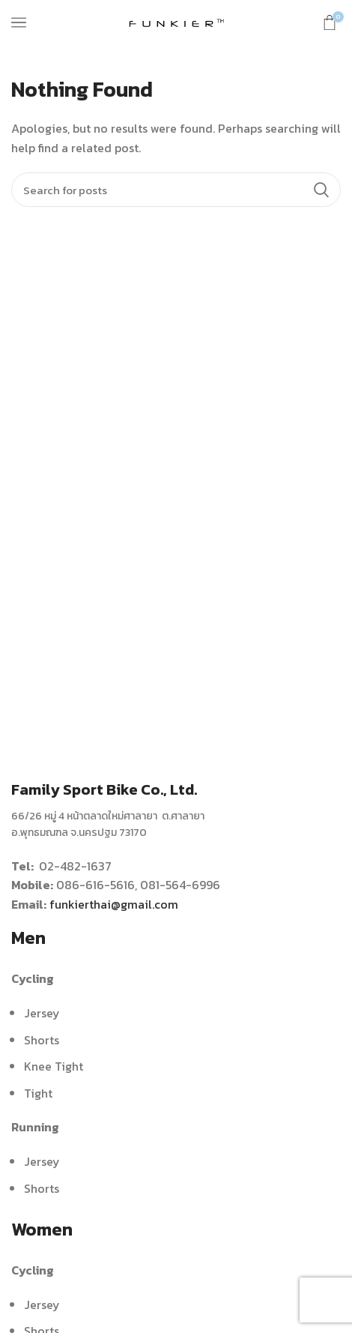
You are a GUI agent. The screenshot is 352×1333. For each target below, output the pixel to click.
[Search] (176, 189)
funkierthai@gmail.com (113, 904)
